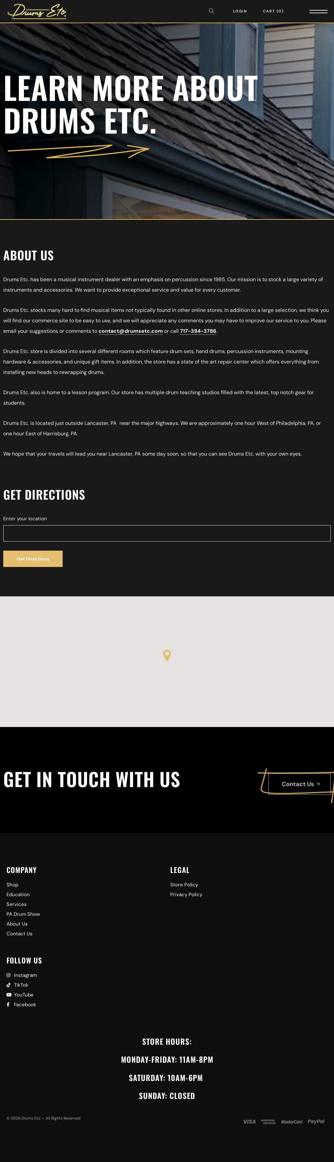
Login (240, 11)
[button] (167, 655)
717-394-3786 (198, 331)
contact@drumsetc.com (131, 331)
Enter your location (25, 518)
